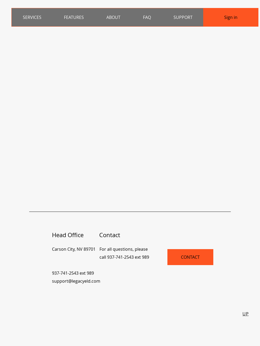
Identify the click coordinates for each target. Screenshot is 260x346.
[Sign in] (230, 17)
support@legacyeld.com (76, 281)
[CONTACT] (190, 257)
